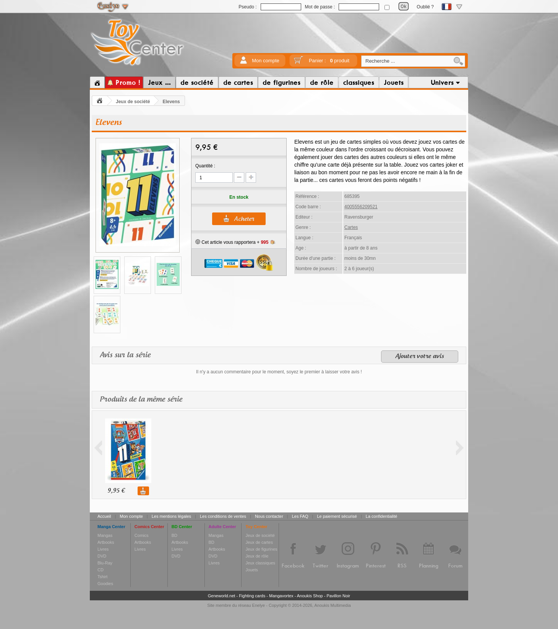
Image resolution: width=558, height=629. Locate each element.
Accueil (104, 516)
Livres (103, 549)
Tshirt (102, 576)
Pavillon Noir (338, 595)
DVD (101, 556)
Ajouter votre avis (419, 356)
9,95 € (116, 490)
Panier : (329, 60)
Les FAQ (300, 516)
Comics (142, 535)
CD (100, 569)
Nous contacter (269, 516)
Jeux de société (133, 101)
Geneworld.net (221, 595)
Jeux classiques (260, 563)
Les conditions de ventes (223, 516)
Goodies (105, 583)
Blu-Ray (104, 563)
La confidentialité (381, 516)
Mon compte (265, 60)
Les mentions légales (171, 516)
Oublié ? (425, 7)
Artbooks (105, 542)
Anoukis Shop (310, 595)
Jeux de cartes (259, 542)
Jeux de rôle (256, 556)
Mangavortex (281, 595)
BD (174, 535)
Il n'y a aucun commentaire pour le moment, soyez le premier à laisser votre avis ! (279, 371)
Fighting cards (252, 595)
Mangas (104, 535)
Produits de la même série (141, 399)
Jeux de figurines (261, 549)
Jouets (251, 569)
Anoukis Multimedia (332, 605)
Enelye (258, 605)
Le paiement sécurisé (337, 516)
